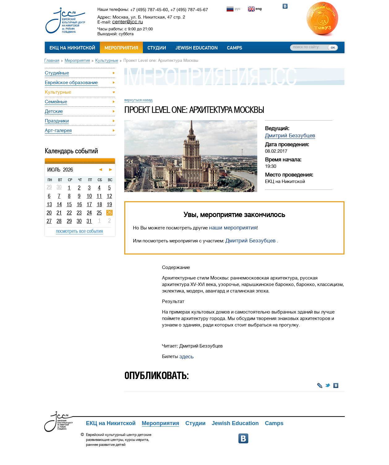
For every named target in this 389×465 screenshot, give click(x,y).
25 (99, 212)
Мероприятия (121, 48)
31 (89, 221)
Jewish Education (196, 48)
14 (59, 204)
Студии (156, 48)
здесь (186, 357)
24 (89, 212)
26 (109, 212)
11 (99, 196)
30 (79, 221)
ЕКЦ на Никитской (72, 48)
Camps (234, 48)
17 (89, 204)
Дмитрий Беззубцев (290, 136)
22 (69, 212)
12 (109, 196)
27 (49, 221)
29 (69, 221)
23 (79, 212)
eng (259, 9)
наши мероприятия (233, 228)
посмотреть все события (79, 231)
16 (79, 204)
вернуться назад (138, 100)
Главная (51, 60)
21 (59, 212)
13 (49, 204)
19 (109, 204)
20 (49, 212)
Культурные (106, 60)
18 (99, 204)
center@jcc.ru (127, 21)
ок (333, 47)
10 (89, 196)
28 (59, 221)
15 (69, 204)
